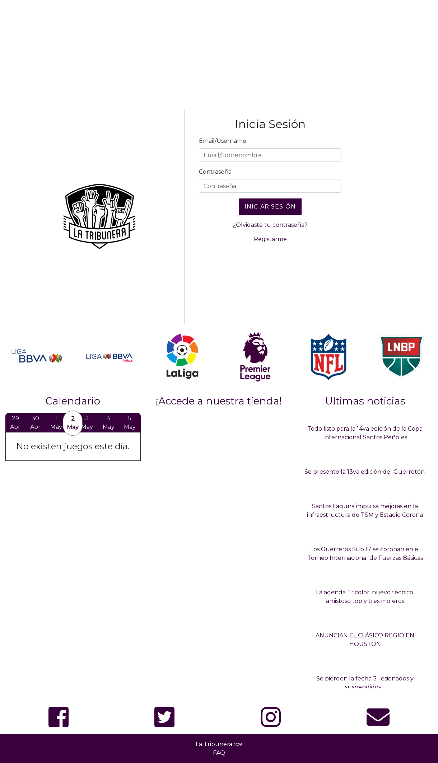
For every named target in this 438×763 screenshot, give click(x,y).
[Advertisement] (219, 53)
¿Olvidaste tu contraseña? (270, 224)
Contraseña (215, 171)
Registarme (270, 239)
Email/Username (222, 140)
